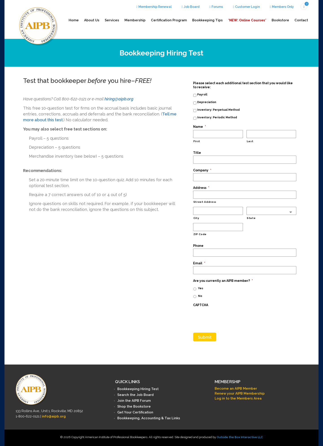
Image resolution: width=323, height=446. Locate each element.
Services (112, 20)
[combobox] (271, 211)
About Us (91, 20)
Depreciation (206, 102)
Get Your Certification (135, 412)
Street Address (204, 201)
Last (250, 141)
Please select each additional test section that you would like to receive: (243, 85)
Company (202, 170)
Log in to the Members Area (238, 398)
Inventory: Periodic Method (217, 117)
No (200, 296)
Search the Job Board (135, 395)
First (196, 141)
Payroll (202, 94)
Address (201, 188)
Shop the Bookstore (134, 406)
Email (199, 263)
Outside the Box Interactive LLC (240, 437)
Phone (198, 245)
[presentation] (227, 316)
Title (197, 153)
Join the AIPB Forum (134, 401)
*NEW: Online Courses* (247, 20)
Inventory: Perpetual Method (218, 109)
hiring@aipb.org (119, 99)
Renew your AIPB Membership (240, 393)
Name (199, 126)
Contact (301, 20)
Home (74, 20)
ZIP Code (200, 234)
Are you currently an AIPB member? (223, 281)
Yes (200, 288)
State (251, 218)
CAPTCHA (200, 305)
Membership (135, 20)
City (196, 218)
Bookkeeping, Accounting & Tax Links (148, 418)
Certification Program (169, 20)
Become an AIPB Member (236, 388)
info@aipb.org (54, 416)
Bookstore (280, 20)
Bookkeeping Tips (207, 20)
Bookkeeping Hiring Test (138, 389)
